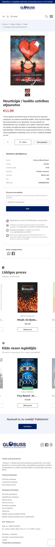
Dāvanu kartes (7, 503)
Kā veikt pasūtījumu (9, 494)
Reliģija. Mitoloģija (15, 24)
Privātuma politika (9, 505)
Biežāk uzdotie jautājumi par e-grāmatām (18, 517)
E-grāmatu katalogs (9, 482)
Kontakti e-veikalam (9, 534)
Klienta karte (7, 500)
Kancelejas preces (9, 485)
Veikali (4, 540)
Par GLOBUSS (7, 508)
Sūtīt (27, 209)
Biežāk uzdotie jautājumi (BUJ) (13, 514)
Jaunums (28, 388)
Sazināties (27, 426)
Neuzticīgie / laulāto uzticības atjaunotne (15, 27)
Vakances (5, 511)
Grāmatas (5, 24)
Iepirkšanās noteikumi (10, 497)
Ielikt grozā (27, 329)
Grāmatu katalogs (9, 479)
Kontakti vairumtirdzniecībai (13, 537)
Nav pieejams (42, 142)
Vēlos (23, 142)
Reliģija (25, 24)
